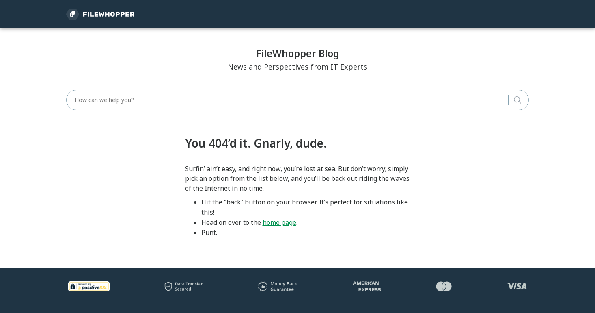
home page (279, 222)
